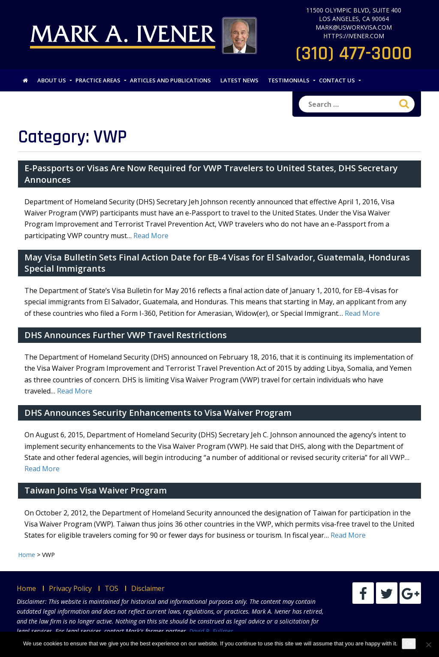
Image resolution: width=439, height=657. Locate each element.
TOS (111, 588)
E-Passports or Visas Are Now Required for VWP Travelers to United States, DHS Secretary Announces (211, 173)
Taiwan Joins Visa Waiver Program (95, 490)
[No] (428, 644)
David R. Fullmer (211, 631)
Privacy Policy (70, 588)
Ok (408, 643)
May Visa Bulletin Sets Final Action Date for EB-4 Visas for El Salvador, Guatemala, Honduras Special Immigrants (217, 262)
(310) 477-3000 (354, 53)
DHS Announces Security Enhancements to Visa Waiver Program (158, 412)
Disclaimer (148, 588)
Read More (150, 235)
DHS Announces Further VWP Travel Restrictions (125, 335)
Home (26, 588)
